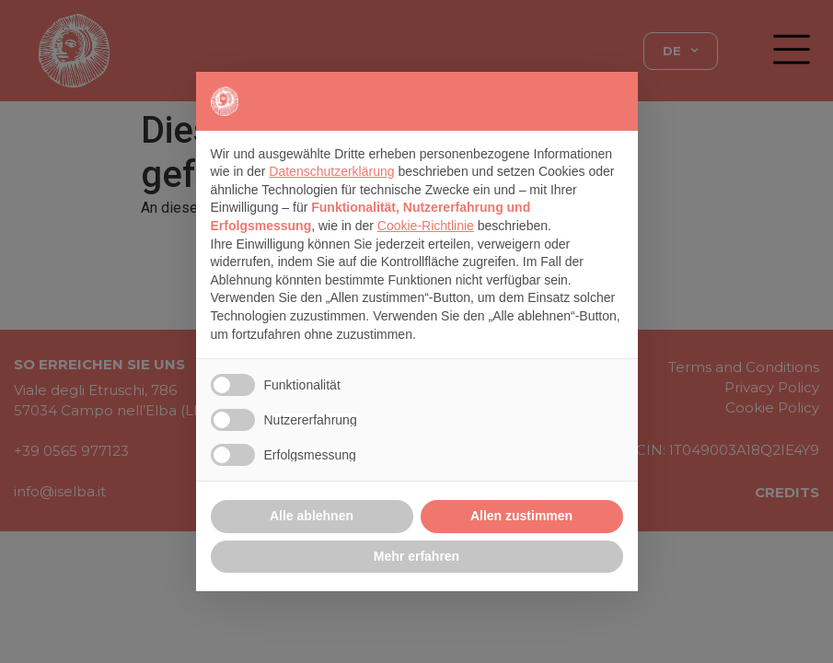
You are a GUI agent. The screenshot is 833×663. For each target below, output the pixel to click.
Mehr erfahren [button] (416, 556)
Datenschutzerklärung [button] (331, 171)
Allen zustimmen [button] (521, 515)
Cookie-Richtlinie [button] (425, 225)
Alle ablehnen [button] (311, 515)
